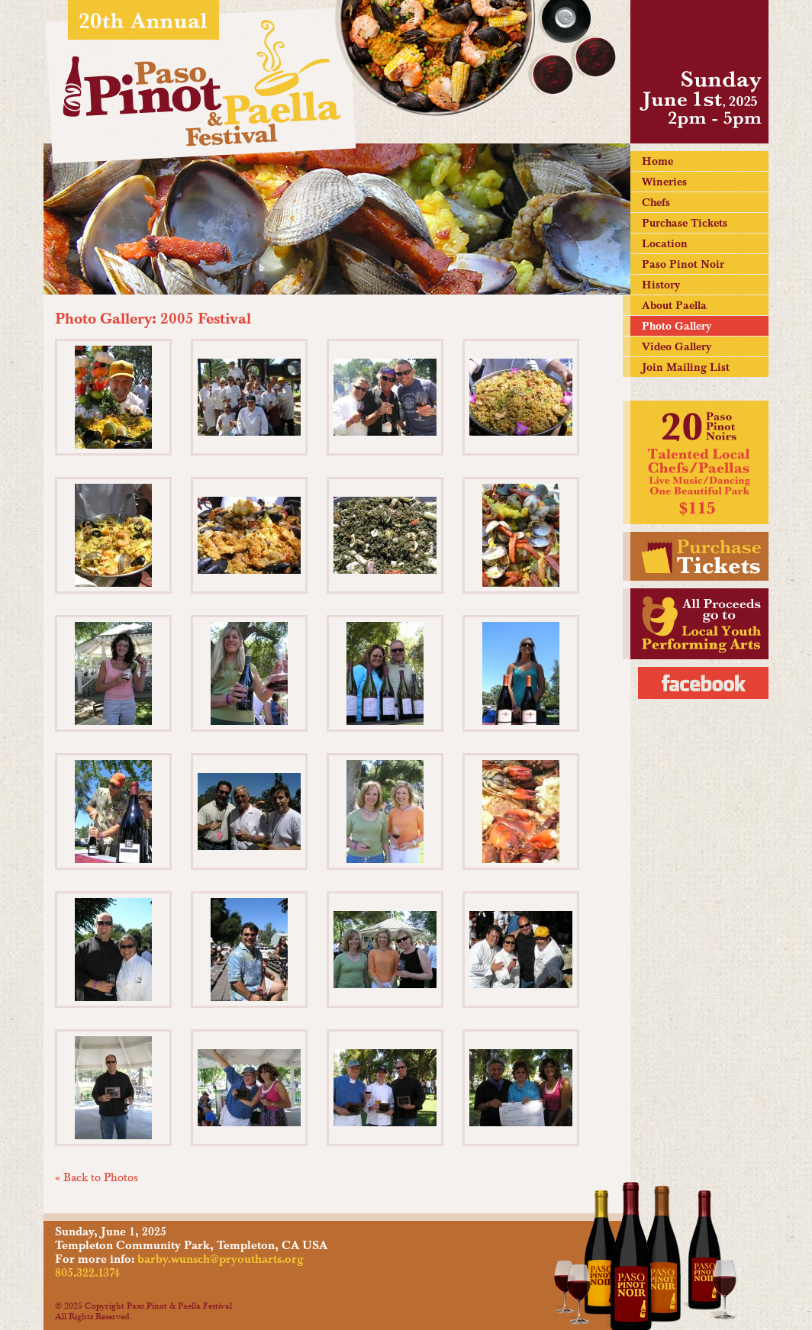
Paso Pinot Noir (683, 264)
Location (665, 243)
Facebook (703, 683)
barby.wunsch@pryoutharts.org (220, 1258)
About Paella (674, 305)
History (661, 284)
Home (657, 161)
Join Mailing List (686, 367)
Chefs (656, 202)
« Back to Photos (96, 1177)
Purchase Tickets (684, 223)
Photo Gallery (676, 326)
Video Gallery (676, 346)
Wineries (664, 181)
